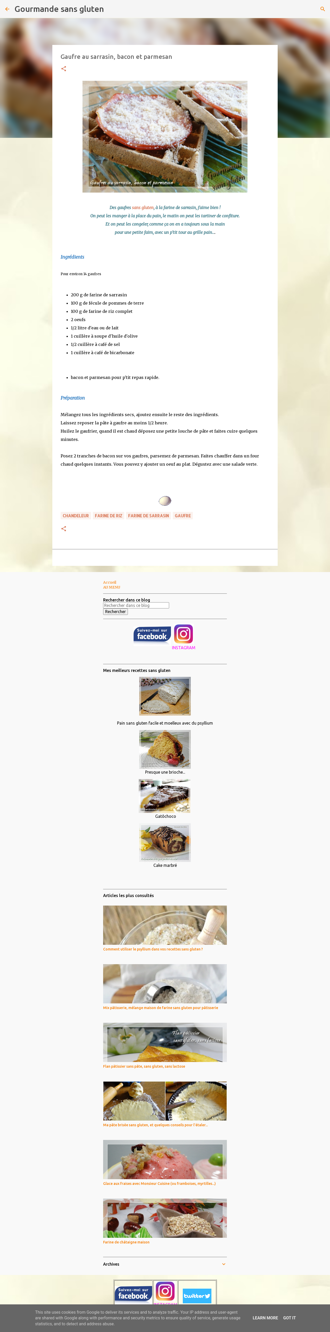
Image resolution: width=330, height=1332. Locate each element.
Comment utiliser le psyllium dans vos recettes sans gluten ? (153, 949)
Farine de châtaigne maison (126, 1242)
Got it (289, 1317)
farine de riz (108, 515)
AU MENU (111, 587)
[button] (64, 69)
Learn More (265, 1317)
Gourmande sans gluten (59, 8)
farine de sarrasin (148, 515)
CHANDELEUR (76, 515)
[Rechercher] (111, 9)
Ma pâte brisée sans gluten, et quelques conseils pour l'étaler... (155, 1125)
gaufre (183, 515)
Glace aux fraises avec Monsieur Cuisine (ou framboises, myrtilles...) (159, 1184)
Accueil (109, 582)
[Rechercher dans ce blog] (136, 605)
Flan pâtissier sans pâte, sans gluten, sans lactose (144, 1066)
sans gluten (143, 207)
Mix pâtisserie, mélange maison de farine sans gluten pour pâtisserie (160, 1008)
